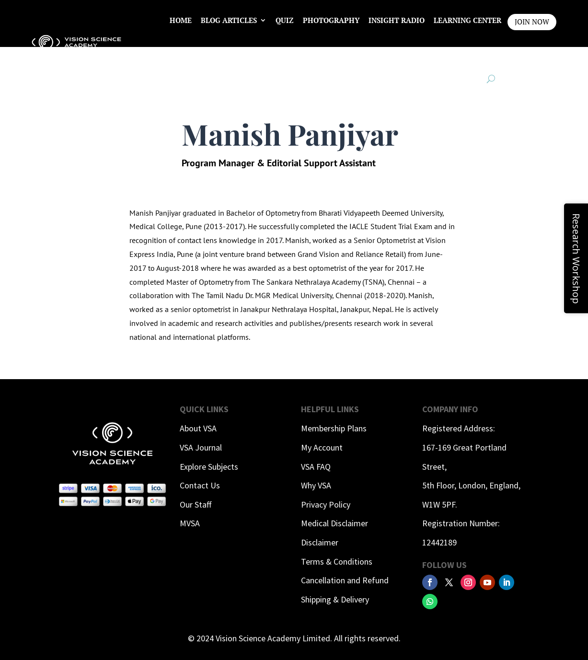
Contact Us (200, 485)
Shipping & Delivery (335, 599)
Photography (331, 20)
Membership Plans (334, 428)
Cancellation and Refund (345, 580)
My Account (322, 447)
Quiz (285, 20)
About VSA (198, 428)
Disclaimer (319, 542)
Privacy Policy (325, 504)
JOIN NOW (532, 21)
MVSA (190, 523)
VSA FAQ (316, 466)
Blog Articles (229, 20)
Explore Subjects (209, 466)
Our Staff (195, 504)
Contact (452, 56)
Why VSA (316, 485)
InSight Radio (397, 20)
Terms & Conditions (336, 561)
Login (489, 56)
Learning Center (467, 20)
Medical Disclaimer (334, 523)
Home (181, 20)
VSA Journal (201, 447)
